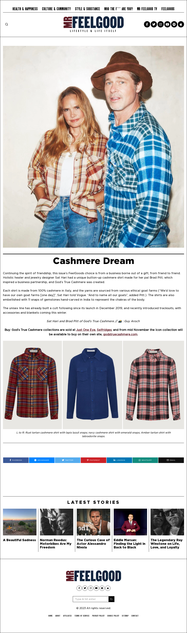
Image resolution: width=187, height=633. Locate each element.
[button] (111, 599)
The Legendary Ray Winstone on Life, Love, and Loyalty (167, 543)
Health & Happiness (25, 9)
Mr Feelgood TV (147, 9)
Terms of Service (81, 616)
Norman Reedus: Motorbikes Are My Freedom (56, 543)
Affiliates (67, 616)
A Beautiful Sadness (19, 540)
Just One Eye (85, 330)
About (57, 616)
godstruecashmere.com (120, 334)
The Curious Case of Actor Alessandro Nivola (93, 543)
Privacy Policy (98, 616)
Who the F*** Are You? (118, 9)
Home (50, 616)
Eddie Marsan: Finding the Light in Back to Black (129, 543)
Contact (135, 616)
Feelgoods (167, 9)
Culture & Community (56, 9)
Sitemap (125, 616)
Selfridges (104, 330)
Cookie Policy (113, 616)
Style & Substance (87, 9)
